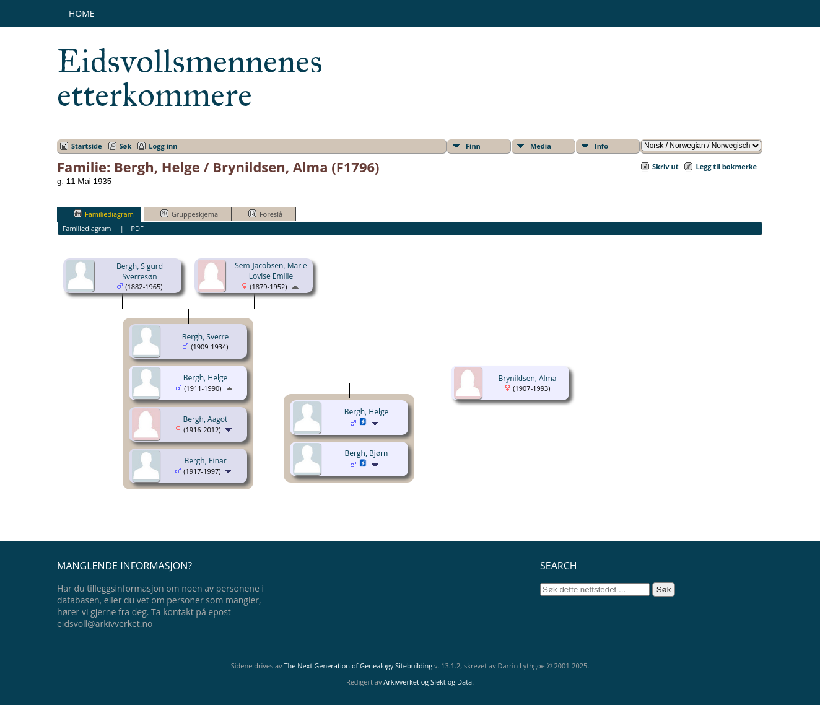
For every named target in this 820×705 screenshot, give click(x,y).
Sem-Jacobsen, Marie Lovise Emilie (271, 270)
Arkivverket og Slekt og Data (427, 681)
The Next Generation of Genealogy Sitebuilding (358, 665)
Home (82, 13)
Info (601, 146)
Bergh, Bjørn (366, 453)
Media (540, 146)
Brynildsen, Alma (528, 378)
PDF (137, 228)
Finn (473, 146)
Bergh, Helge (205, 377)
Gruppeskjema (189, 214)
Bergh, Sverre (205, 336)
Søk (126, 146)
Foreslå (265, 214)
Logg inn (163, 146)
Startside (86, 146)
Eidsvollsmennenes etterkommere (190, 78)
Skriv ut (665, 166)
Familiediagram (104, 214)
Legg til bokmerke (726, 166)
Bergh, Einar (205, 460)
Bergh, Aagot (205, 419)
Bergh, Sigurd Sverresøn (139, 271)
